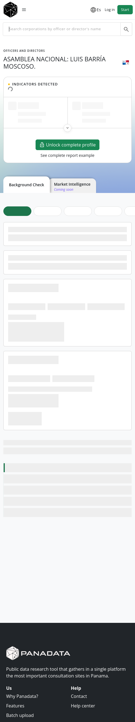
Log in (110, 9)
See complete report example (67, 155)
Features (15, 706)
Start (125, 9)
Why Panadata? (22, 696)
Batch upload (20, 715)
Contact (79, 696)
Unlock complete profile (67, 145)
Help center (83, 706)
